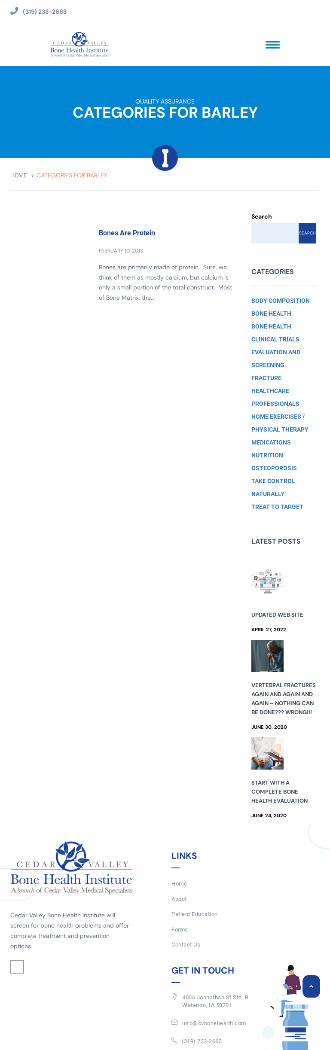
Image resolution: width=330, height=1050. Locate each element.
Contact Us (185, 944)
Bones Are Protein (127, 233)
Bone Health (271, 313)
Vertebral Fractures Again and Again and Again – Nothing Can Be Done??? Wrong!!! (283, 699)
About (179, 899)
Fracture (266, 377)
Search (261, 216)
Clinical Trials (275, 339)
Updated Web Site (277, 614)
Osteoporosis (274, 468)
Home (18, 175)
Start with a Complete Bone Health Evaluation (279, 791)
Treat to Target (277, 506)
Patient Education (194, 914)
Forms (179, 929)
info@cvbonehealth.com (214, 1023)
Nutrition (267, 455)
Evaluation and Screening (275, 358)
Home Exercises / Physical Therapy (280, 423)
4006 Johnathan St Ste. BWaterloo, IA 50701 (215, 1001)
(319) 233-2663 (202, 1041)
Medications (271, 442)
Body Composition (280, 300)
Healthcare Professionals (275, 397)
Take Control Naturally (273, 487)
